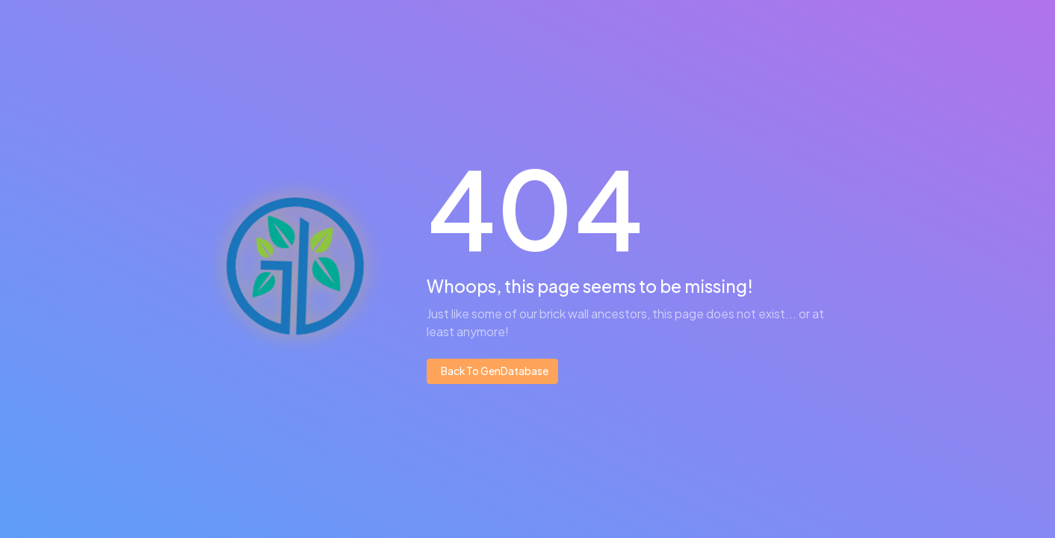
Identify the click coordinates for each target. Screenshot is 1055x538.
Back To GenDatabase (493, 371)
